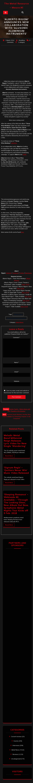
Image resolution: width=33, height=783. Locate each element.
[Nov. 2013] (20, 288)
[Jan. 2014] (28, 296)
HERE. (25, 154)
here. (22, 232)
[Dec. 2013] (25, 292)
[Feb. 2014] (24, 306)
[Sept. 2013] (25, 284)
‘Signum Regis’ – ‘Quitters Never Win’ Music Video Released (16, 470)
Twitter (21, 273)
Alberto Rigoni (18, 314)
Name (16, 362)
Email (16, 372)
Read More (9, 456)
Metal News (19, 322)
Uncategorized (16, 759)
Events (16, 741)
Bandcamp (28, 273)
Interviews (15, 745)
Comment (16, 337)
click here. (14, 143)
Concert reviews (16, 736)
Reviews (15, 754)
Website (8, 273)
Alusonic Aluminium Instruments (16, 318)
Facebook (15, 273)
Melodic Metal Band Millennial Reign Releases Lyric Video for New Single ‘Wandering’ (15, 440)
